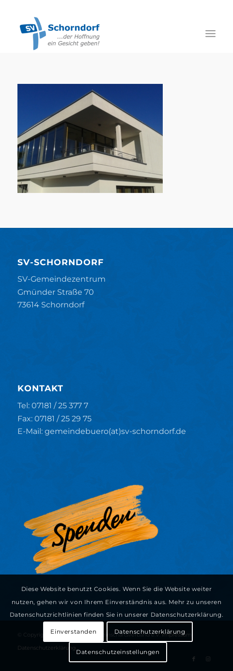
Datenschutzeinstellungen (117, 651)
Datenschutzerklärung (150, 631)
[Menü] (210, 33)
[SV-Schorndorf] (96, 33)
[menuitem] (210, 33)
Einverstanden (73, 631)
